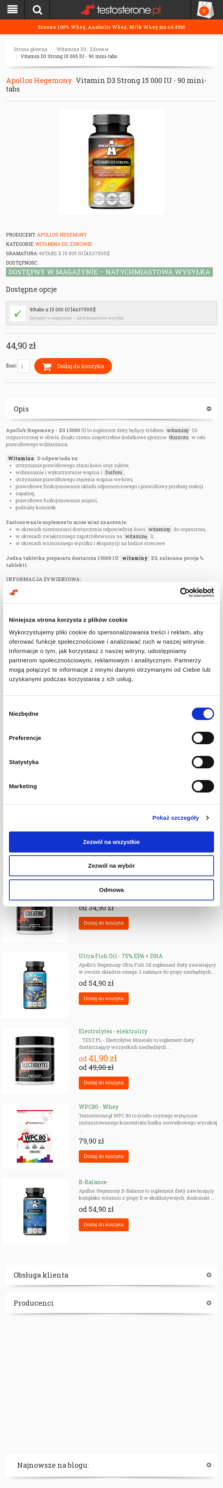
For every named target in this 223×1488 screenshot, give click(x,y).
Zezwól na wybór (111, 865)
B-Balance (93, 1182)
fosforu (113, 472)
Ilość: (18, 366)
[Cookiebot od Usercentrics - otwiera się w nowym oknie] (180, 593)
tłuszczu (178, 437)
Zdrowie (99, 49)
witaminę (136, 536)
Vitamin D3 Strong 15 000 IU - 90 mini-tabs (69, 56)
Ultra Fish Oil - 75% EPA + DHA (121, 956)
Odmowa (111, 889)
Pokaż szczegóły (175, 817)
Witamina (21, 458)
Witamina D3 (71, 49)
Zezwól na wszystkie (111, 841)
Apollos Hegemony (39, 80)
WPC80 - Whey (99, 1106)
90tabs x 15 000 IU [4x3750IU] (63, 309)
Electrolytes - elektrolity (113, 1031)
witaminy (178, 430)
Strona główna (30, 49)
